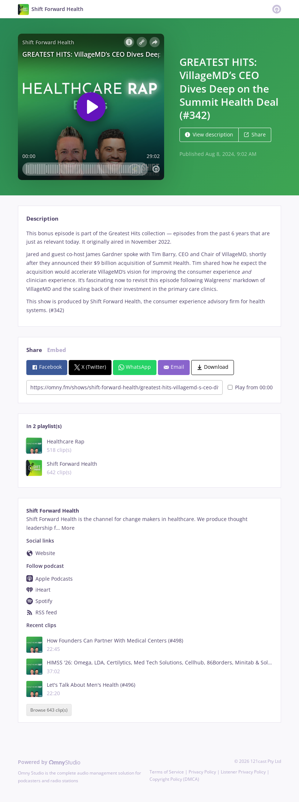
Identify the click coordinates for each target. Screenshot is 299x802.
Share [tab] (34, 350)
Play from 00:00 (250, 387)
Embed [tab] (56, 350)
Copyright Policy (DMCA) (174, 779)
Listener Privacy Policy (243, 772)
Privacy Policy (202, 772)
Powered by (49, 761)
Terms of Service (167, 772)
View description (209, 134)
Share (255, 134)
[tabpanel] (149, 272)
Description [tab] (42, 218)
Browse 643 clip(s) (49, 710)
